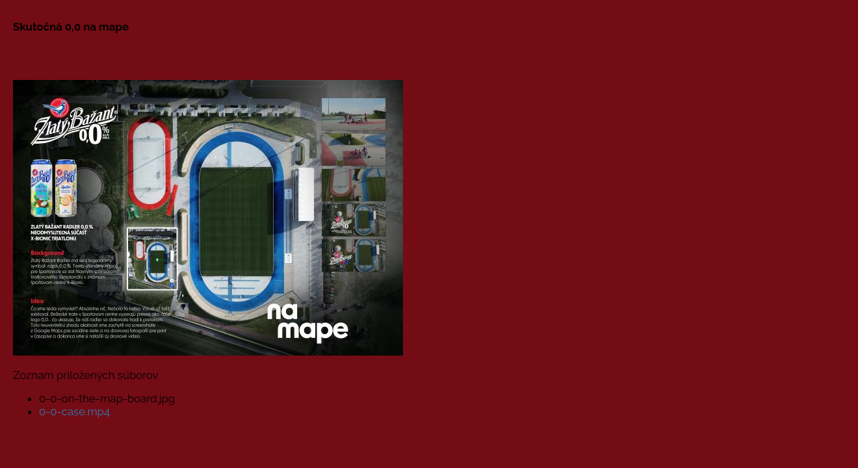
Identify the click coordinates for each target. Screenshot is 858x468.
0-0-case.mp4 (74, 411)
